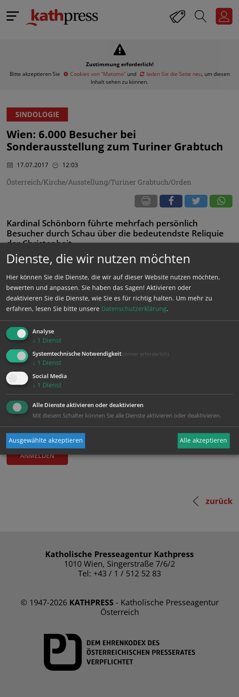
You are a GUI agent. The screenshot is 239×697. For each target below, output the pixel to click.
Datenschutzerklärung (134, 309)
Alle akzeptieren (203, 440)
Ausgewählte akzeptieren (46, 440)
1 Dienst (46, 340)
